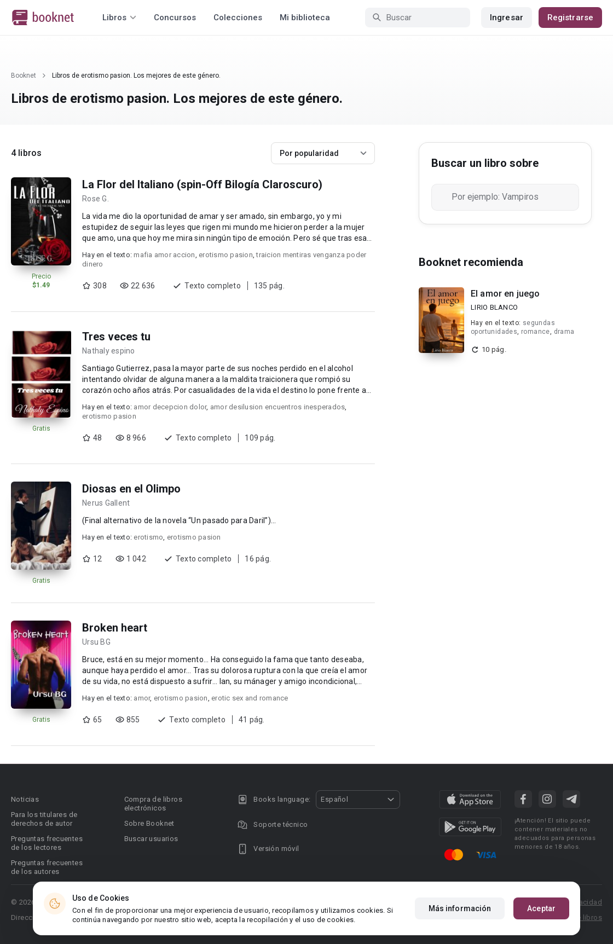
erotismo (148, 537)
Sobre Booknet (149, 823)
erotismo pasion (226, 255)
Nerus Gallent (106, 503)
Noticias (25, 799)
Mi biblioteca (305, 17)
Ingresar (506, 17)
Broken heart (114, 627)
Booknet (23, 75)
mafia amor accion (164, 255)
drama (564, 331)
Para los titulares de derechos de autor (44, 818)
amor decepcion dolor (170, 407)
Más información (460, 908)
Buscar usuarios (151, 839)
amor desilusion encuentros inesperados (277, 407)
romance (535, 331)
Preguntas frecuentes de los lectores (47, 843)
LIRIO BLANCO (494, 307)
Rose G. (95, 198)
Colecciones (237, 17)
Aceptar (541, 908)
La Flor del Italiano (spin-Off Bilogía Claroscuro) (202, 184)
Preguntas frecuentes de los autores (47, 867)
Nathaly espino (108, 350)
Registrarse (570, 17)
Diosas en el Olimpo (131, 488)
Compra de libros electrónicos (153, 803)
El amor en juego (505, 293)
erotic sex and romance (249, 698)
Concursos (175, 17)
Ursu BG (96, 642)
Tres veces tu (116, 336)
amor (142, 698)
